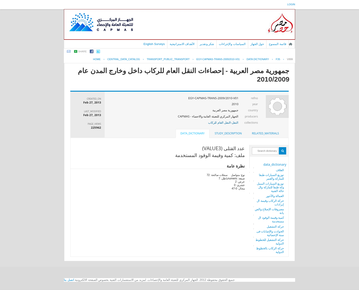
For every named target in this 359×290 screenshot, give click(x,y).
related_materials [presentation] (265, 133)
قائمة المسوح (277, 44)
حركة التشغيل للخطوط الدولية (270, 241)
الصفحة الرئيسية (290, 44)
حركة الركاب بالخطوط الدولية (270, 250)
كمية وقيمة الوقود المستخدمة (271, 219)
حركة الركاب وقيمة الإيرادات (270, 202)
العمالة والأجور (275, 196)
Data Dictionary (258, 59)
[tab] (265, 133)
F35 (278, 59)
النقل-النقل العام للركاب (223, 122)
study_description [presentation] (228, 133)
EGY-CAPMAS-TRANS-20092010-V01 (218, 59)
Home (97, 59)
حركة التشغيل (275, 226)
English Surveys (154, 44)
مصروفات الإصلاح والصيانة (269, 211)
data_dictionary (274, 164)
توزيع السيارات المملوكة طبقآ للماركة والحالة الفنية (270, 187)
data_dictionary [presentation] (192, 133)
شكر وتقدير (207, 44)
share (82, 51)
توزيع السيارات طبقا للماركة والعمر (271, 176)
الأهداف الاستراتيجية (182, 44)
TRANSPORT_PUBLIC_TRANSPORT (168, 59)
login (291, 4)
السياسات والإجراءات (232, 44)
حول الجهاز (257, 44)
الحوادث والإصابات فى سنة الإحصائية (270, 233)
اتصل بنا (69, 280)
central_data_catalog (123, 59)
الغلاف (280, 170)
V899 (290, 59)
